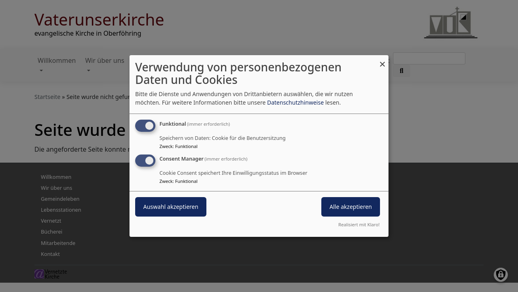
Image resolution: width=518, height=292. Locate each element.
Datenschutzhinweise (295, 102)
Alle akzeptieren (350, 206)
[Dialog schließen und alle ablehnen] (382, 60)
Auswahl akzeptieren (170, 206)
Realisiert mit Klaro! (359, 224)
